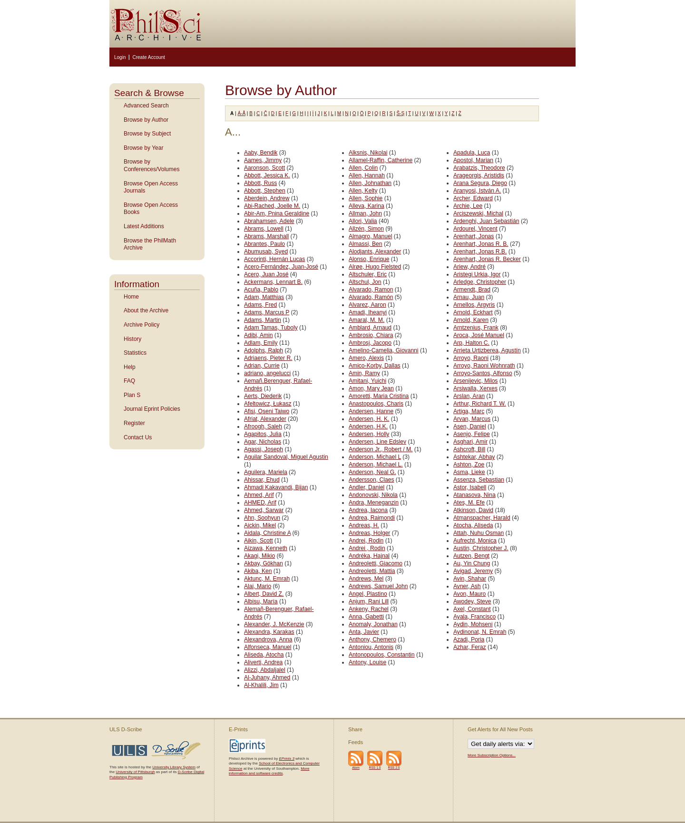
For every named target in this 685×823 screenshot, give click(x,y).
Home (131, 296)
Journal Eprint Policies (152, 409)
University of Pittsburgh (135, 772)
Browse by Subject (147, 133)
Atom (356, 767)
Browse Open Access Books (151, 209)
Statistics (135, 352)
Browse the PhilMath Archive (150, 244)
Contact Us (138, 437)
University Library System (174, 767)
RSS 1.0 (375, 767)
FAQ (129, 381)
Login (120, 57)
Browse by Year (143, 148)
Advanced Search (146, 105)
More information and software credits (269, 770)
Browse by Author (146, 119)
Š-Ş (400, 113)
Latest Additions (144, 226)
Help (130, 367)
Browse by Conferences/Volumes (151, 165)
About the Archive (146, 310)
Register (134, 423)
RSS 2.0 (394, 767)
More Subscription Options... (492, 755)
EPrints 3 (286, 758)
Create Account (148, 57)
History (132, 339)
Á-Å (241, 113)
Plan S (132, 395)
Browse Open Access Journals (151, 187)
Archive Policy (141, 324)
